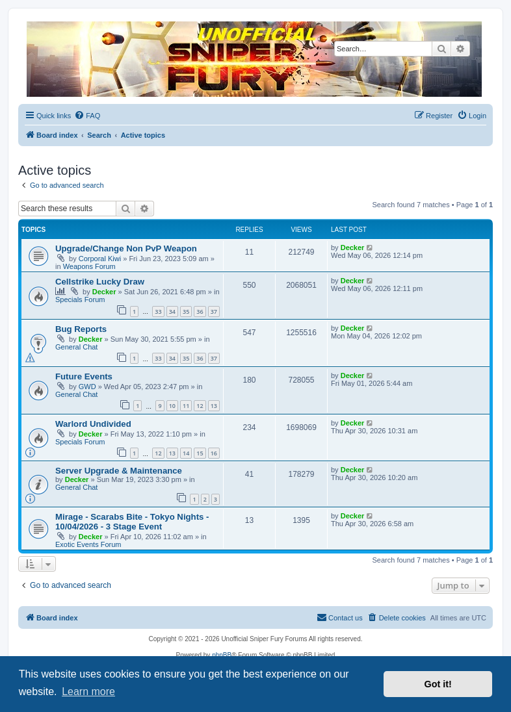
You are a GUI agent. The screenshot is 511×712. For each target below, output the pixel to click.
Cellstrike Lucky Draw (99, 281)
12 (199, 405)
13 (214, 405)
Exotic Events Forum (88, 544)
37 (214, 311)
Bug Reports (81, 329)
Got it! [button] (438, 684)
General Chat (76, 347)
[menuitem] (87, 115)
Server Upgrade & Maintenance (118, 471)
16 (214, 453)
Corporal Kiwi (100, 258)
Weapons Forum (89, 266)
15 (199, 453)
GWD (87, 386)
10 (172, 405)
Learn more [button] (88, 691)
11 (186, 405)
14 (186, 453)
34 (172, 311)
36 (199, 311)
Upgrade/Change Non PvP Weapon (126, 248)
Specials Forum (80, 299)
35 (186, 311)
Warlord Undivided (93, 424)
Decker (353, 247)
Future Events (83, 376)
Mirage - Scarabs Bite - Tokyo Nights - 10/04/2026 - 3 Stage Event (132, 521)
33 (158, 311)
